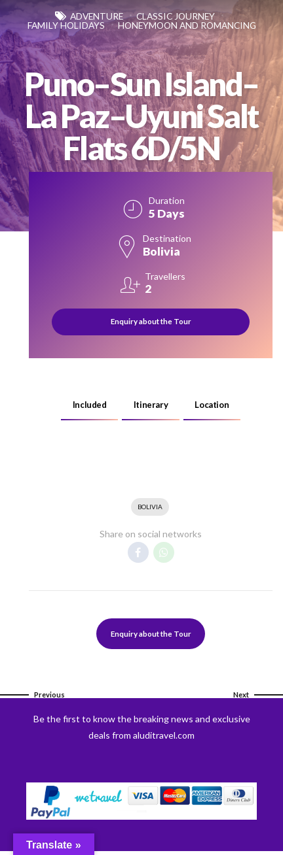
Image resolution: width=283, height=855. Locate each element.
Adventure (94, 17)
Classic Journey (179, 17)
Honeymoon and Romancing (142, 36)
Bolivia (150, 508)
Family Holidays (135, 26)
